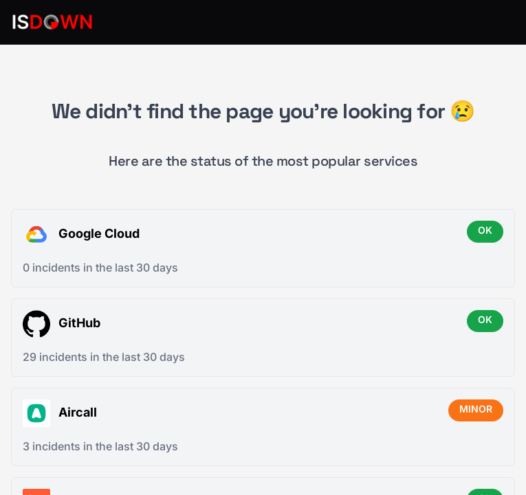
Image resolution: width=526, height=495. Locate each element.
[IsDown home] (52, 22)
